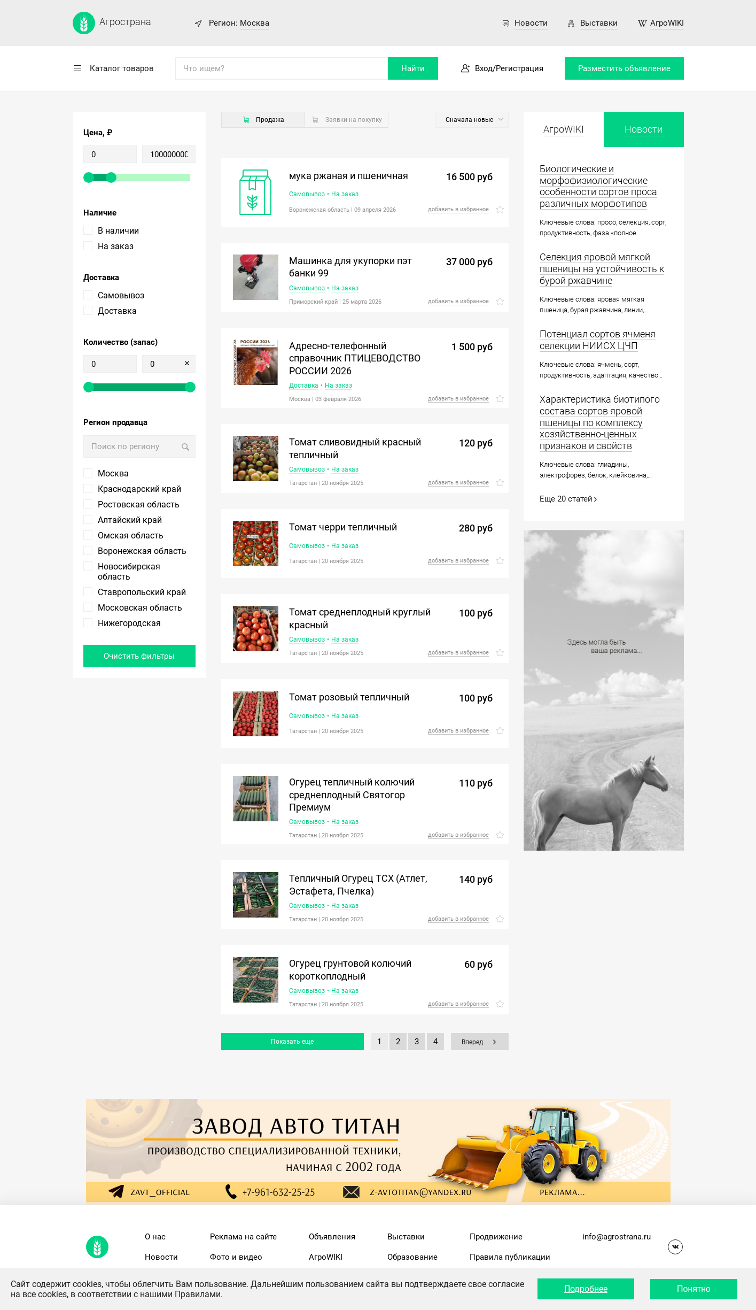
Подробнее (585, 1289)
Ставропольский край (142, 592)
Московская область (140, 608)
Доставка (117, 311)
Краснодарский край (139, 489)
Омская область (130, 535)
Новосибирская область (129, 571)
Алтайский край (130, 520)
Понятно (694, 1288)
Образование (412, 1257)
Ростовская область (139, 504)
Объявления (332, 1237)
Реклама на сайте (243, 1237)
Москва (254, 23)
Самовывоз (121, 295)
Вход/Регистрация (509, 68)
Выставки (599, 23)
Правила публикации (510, 1257)
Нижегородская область (129, 628)
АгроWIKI (667, 23)
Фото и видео (236, 1257)
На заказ (116, 246)
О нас (155, 1237)
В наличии (118, 231)
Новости (531, 23)
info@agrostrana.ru (616, 1237)
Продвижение (496, 1237)
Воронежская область (142, 551)
